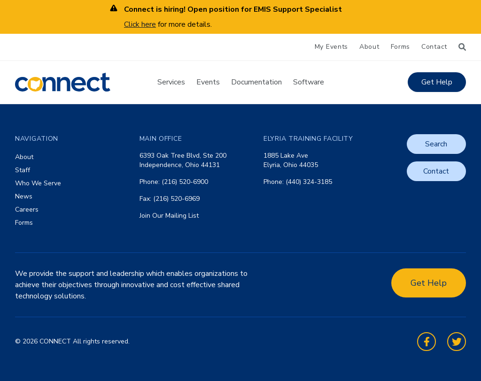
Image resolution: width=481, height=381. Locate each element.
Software (308, 82)
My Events (331, 46)
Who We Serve (38, 183)
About (369, 46)
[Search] (462, 47)
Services (171, 82)
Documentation (256, 82)
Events (208, 82)
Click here (140, 24)
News (23, 196)
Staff (22, 170)
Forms (401, 46)
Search (436, 144)
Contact (434, 46)
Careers (27, 209)
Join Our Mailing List (169, 215)
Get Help (436, 82)
